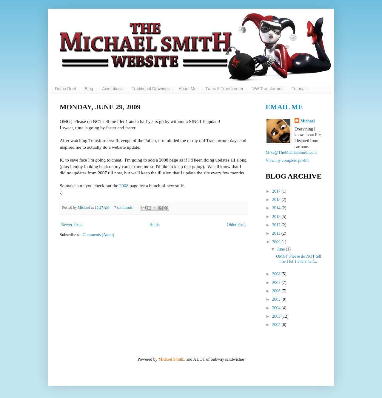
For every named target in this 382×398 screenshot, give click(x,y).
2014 (277, 208)
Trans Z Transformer (224, 88)
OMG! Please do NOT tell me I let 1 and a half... (298, 259)
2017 (277, 191)
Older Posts (236, 224)
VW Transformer (267, 88)
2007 (277, 282)
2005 (277, 299)
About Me (187, 88)
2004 (277, 308)
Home (155, 224)
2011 (276, 233)
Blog (89, 88)
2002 (277, 324)
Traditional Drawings (151, 88)
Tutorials (299, 88)
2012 (277, 225)
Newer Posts (71, 224)
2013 (277, 216)
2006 (277, 291)
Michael (84, 207)
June (281, 249)
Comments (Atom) (98, 235)
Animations (112, 88)
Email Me (284, 107)
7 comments (123, 207)
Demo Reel (65, 88)
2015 (277, 199)
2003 (277, 316)
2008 (124, 185)
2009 (277, 242)
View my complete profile (287, 160)
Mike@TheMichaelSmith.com (291, 152)
